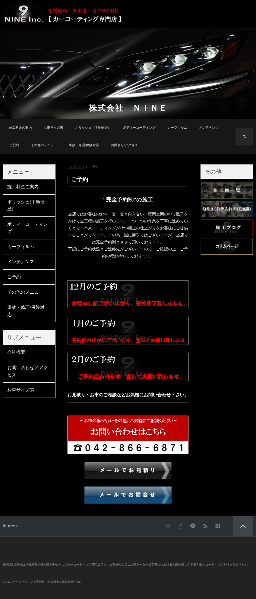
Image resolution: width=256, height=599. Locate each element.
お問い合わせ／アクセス (27, 371)
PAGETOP (243, 526)
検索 (244, 136)
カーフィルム (177, 127)
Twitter (168, 526)
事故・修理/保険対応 (84, 145)
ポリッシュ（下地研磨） (93, 127)
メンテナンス (208, 127)
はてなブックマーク (218, 526)
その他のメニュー (44, 145)
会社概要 (16, 352)
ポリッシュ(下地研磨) (26, 205)
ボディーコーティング (139, 127)
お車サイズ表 (53, 127)
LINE (193, 526)
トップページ (76, 167)
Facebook (180, 526)
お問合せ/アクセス (124, 145)
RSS (205, 526)
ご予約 (14, 145)
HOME (13, 526)
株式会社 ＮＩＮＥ (128, 107)
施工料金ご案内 (23, 186)
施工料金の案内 (20, 127)
